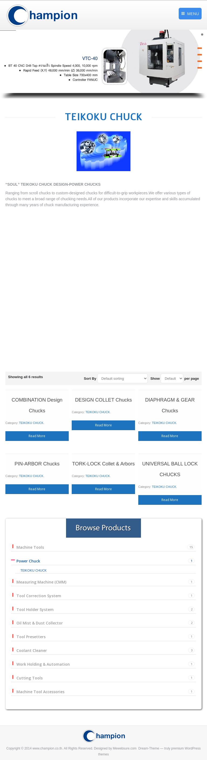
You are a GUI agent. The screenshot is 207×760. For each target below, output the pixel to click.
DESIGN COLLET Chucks (103, 417)
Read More (67, 437)
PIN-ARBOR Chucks (68, 451)
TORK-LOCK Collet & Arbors (103, 451)
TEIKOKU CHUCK (64, 430)
